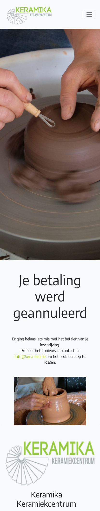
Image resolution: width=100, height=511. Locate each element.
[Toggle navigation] (89, 14)
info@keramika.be (30, 356)
